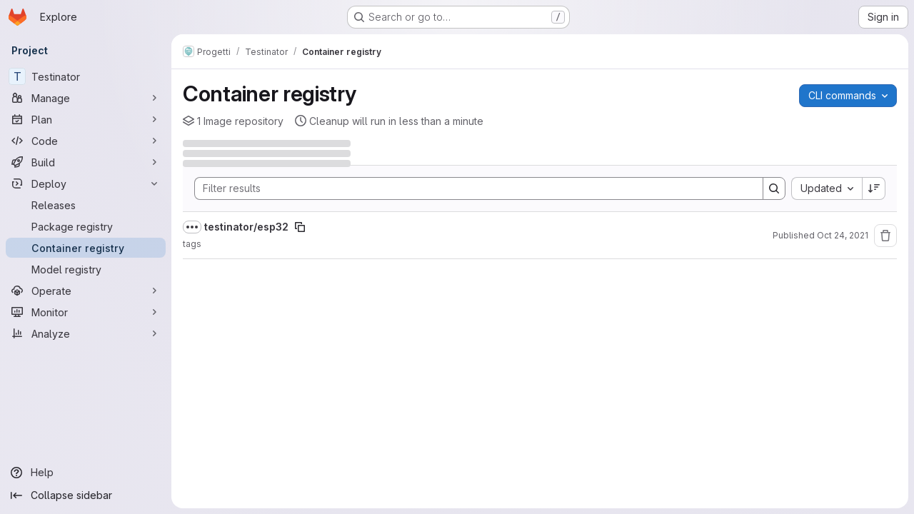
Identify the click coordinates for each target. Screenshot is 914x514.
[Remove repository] (885, 235)
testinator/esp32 (246, 227)
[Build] (86, 162)
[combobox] (826, 188)
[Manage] (86, 98)
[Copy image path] (299, 227)
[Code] (86, 141)
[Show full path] (192, 227)
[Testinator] (86, 76)
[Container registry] (86, 248)
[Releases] (86, 205)
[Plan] (86, 119)
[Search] (471, 188)
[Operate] (86, 291)
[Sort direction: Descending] (874, 188)
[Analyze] (86, 333)
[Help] (86, 473)
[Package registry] (86, 226)
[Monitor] (86, 312)
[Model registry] (86, 269)
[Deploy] (86, 183)
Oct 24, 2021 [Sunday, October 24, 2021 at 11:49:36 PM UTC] (842, 235)
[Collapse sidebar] (86, 495)
